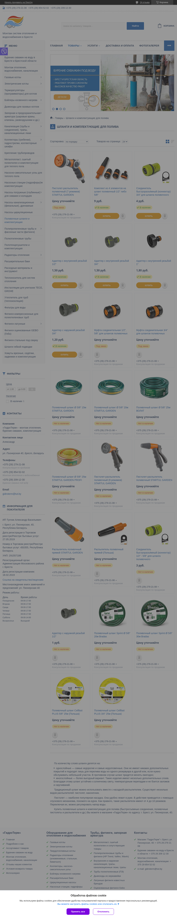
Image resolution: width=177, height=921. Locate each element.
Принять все (78, 911)
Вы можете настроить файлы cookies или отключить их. (87, 904)
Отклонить (103, 911)
